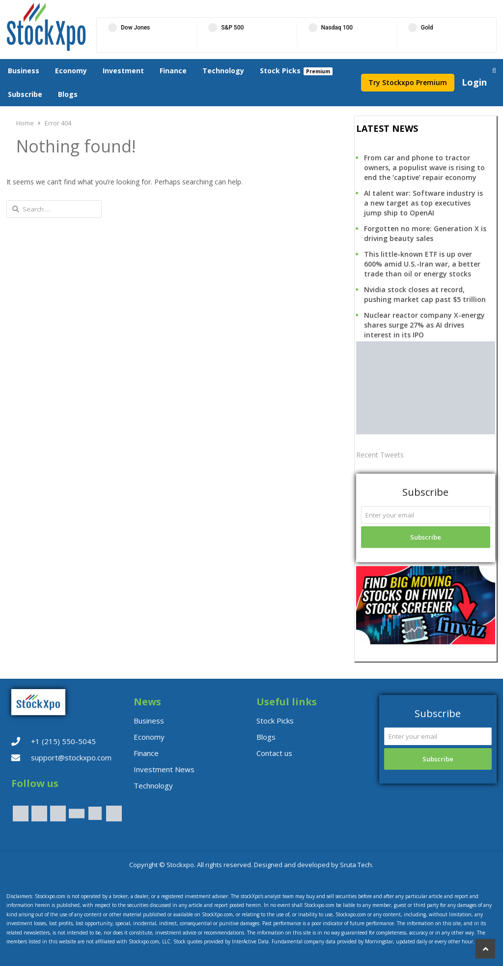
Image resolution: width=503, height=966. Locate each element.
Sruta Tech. (356, 864)
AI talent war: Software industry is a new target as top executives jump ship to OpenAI (423, 202)
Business (23, 70)
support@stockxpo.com (71, 757)
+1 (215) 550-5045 (63, 741)
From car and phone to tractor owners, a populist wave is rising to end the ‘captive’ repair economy (424, 167)
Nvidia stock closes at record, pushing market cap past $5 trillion (425, 294)
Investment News (164, 769)
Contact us (274, 753)
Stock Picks (280, 70)
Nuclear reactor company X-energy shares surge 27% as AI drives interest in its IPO (424, 324)
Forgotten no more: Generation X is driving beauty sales (425, 233)
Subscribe (25, 94)
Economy (71, 70)
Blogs (68, 94)
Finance (173, 70)
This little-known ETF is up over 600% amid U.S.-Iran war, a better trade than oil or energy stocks (422, 263)
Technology (223, 70)
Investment (123, 70)
